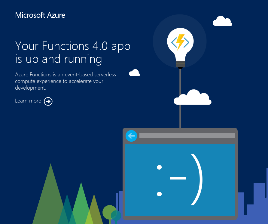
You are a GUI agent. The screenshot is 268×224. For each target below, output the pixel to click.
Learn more (34, 101)
